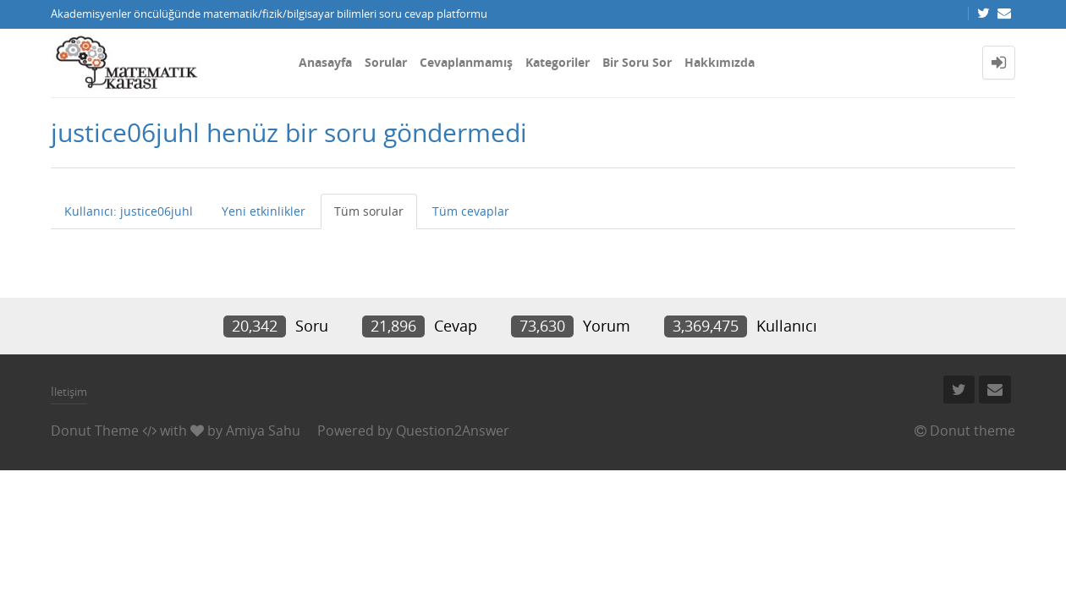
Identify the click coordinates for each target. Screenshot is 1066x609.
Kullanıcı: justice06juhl (128, 211)
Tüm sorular (369, 211)
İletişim (69, 391)
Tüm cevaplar (470, 211)
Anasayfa (325, 62)
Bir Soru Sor (637, 62)
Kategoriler (557, 62)
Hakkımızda (719, 62)
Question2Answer (452, 430)
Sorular (386, 62)
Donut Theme (95, 430)
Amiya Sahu (263, 430)
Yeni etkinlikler (263, 211)
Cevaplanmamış (466, 62)
